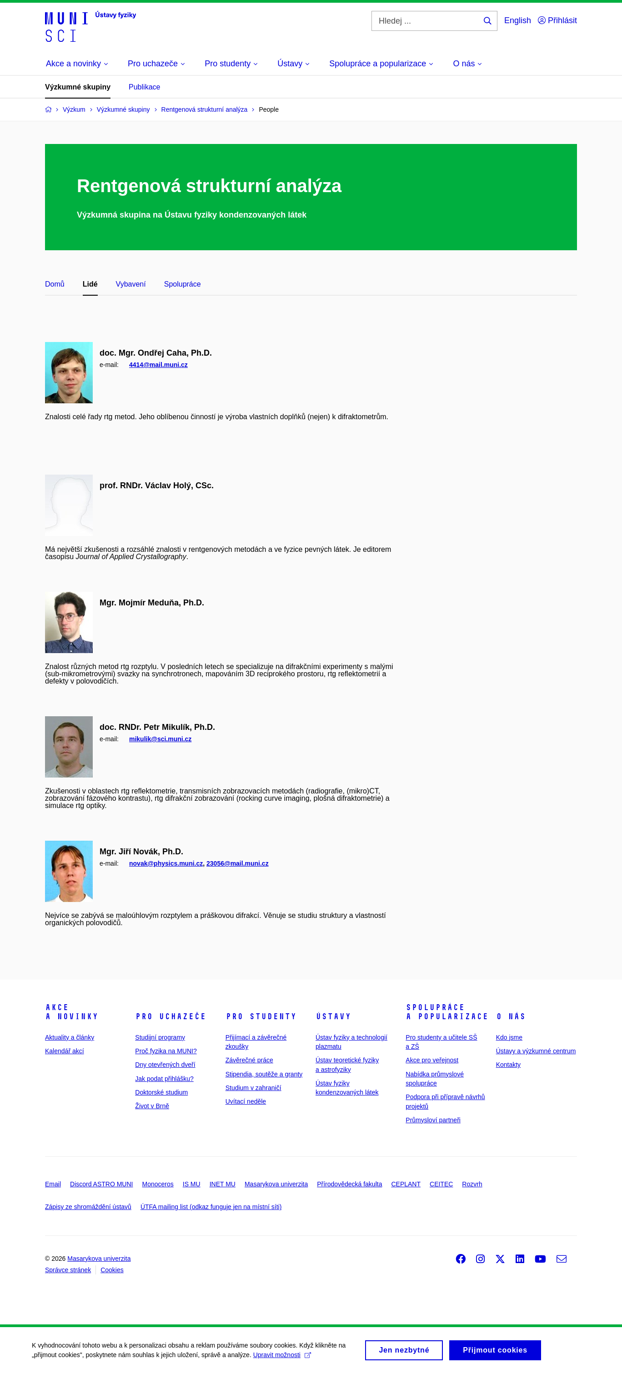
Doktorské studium (161, 1092)
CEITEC (441, 1184)
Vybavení (131, 284)
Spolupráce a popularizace (447, 1011)
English (517, 20)
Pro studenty (261, 1016)
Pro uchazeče (170, 1016)
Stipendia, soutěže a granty (264, 1074)
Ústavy (333, 1016)
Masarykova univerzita (276, 1184)
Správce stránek (68, 1270)
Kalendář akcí (64, 1051)
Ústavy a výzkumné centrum (536, 1051)
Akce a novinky (71, 1011)
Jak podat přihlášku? (164, 1078)
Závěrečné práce (249, 1060)
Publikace (144, 87)
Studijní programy (160, 1037)
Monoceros (157, 1184)
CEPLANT (406, 1184)
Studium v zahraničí (253, 1087)
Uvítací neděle (246, 1101)
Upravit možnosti (282, 1358)
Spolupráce (182, 284)
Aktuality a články (69, 1037)
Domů (55, 284)
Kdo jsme (509, 1037)
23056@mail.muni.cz (237, 863)
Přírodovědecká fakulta (349, 1184)
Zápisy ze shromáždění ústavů (88, 1206)
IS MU (192, 1184)
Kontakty (508, 1064)
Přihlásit (557, 20)
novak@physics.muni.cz (166, 863)
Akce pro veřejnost (432, 1060)
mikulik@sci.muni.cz (160, 739)
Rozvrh (472, 1184)
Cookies (112, 1270)
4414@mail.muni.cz (158, 364)
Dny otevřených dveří (165, 1064)
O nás (511, 1016)
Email (53, 1184)
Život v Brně (152, 1106)
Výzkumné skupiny (77, 87)
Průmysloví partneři (433, 1120)
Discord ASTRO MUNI (101, 1184)
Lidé (90, 284)
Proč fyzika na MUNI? (165, 1051)
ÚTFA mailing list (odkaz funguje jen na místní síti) (210, 1206)
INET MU (223, 1184)
